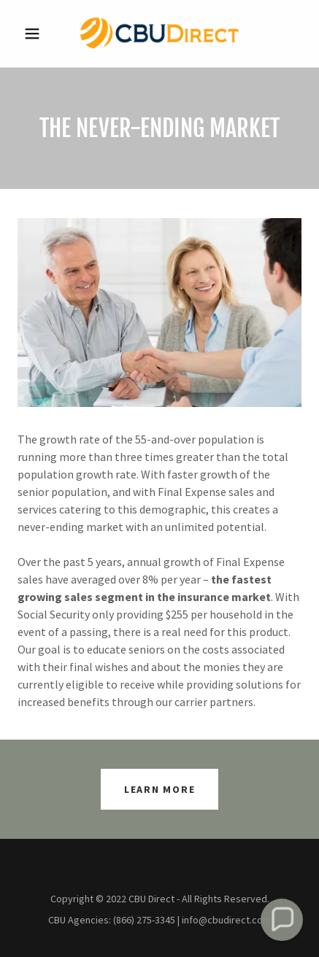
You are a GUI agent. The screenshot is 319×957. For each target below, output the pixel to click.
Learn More (160, 789)
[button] (39, 33)
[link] (159, 33)
